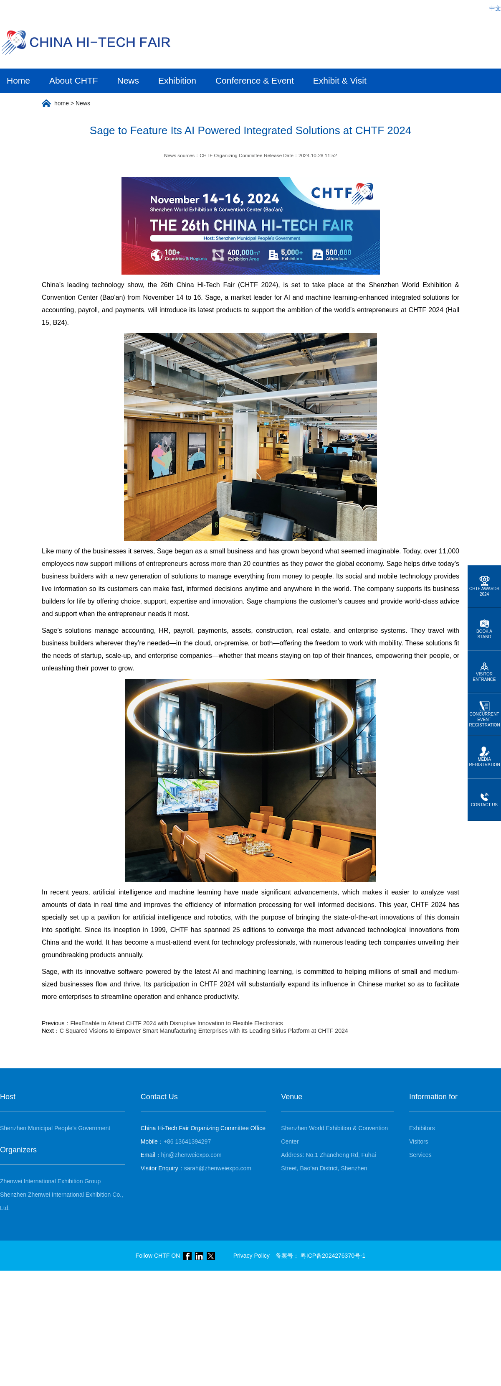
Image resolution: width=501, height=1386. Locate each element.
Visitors (418, 1141)
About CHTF (73, 80)
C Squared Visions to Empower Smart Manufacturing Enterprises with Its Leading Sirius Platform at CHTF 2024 (204, 1030)
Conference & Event (254, 80)
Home (18, 80)
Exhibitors (422, 1128)
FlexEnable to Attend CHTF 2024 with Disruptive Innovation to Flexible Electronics (176, 1023)
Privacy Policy (251, 1255)
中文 (495, 8)
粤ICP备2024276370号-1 (333, 1255)
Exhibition (177, 80)
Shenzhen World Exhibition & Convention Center (334, 1135)
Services (420, 1155)
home (61, 103)
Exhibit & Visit (340, 80)
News (128, 80)
